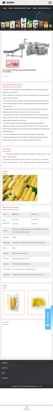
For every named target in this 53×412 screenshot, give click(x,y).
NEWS (35, 8)
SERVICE (41, 8)
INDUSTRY (23, 8)
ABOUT (10, 8)
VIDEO (29, 8)
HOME (5, 8)
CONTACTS (47, 8)
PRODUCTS (17, 8)
